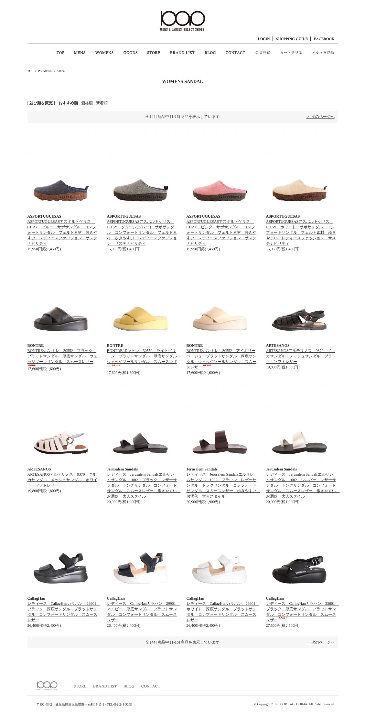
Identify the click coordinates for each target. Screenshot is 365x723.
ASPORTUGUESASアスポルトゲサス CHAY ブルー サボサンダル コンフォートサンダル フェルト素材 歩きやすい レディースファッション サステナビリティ (62, 232)
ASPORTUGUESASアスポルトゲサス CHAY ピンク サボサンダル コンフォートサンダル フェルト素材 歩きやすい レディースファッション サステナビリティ (221, 232)
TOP (30, 71)
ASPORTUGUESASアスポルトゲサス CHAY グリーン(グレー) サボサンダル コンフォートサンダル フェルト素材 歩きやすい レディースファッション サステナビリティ (142, 232)
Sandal (61, 71)
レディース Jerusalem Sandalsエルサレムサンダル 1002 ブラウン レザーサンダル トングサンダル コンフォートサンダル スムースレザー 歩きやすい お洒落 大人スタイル (223, 485)
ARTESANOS (278, 345)
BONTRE (35, 345)
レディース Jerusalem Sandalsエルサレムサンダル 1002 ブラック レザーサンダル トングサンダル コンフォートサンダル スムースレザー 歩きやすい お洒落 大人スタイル (144, 485)
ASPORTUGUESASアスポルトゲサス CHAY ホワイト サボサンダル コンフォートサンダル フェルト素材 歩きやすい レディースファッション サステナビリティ (301, 232)
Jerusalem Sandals (122, 469)
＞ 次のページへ (320, 116)
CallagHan (36, 598)
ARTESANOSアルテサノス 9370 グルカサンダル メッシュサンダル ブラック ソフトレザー (301, 356)
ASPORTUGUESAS (44, 216)
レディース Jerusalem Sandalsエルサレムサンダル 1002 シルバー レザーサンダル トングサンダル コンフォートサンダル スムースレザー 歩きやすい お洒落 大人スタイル (303, 485)
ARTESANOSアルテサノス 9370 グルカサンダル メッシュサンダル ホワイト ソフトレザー (62, 480)
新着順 (102, 103)
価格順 (87, 103)
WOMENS (45, 71)
